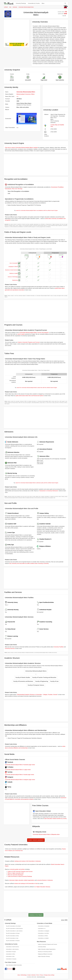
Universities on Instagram (43, 930)
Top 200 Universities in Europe (13, 933)
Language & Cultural (14, 266)
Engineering (16, 280)
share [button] (64, 15)
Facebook (8, 968)
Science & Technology (14, 276)
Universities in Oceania (11, 958)
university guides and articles (17, 869)
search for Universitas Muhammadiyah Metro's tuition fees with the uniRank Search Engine (37, 387)
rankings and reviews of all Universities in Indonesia (27, 861)
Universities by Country (34, 3)
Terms (37, 975)
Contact (29, 975)
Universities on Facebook (43, 926)
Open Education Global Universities (14, 965)
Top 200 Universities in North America (14, 928)
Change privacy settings (49, 975)
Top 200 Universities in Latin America (14, 930)
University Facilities (59, 646)
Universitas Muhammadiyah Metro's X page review (18, 769)
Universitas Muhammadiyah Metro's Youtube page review (19, 774)
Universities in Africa (10, 954)
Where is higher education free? (16, 873)
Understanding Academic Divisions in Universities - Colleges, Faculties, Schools (37, 694)
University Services (10, 648)
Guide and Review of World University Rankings (20, 876)
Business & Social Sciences (13, 269)
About (18, 975)
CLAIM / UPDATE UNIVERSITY (36, 840)
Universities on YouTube (43, 933)
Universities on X (42, 928)
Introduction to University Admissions (48, 490)
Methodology (24, 975)
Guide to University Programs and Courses (28, 342)
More (43, 3)
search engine (21, 334)
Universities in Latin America (12, 949)
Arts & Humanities (15, 263)
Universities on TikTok (43, 935)
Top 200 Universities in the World (13, 926)
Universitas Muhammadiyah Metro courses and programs (34, 332)
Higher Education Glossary (44, 956)
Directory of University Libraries (45, 951)
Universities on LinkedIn (43, 938)
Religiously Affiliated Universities (45, 954)
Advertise (33, 975)
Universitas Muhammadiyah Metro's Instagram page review (20, 779)
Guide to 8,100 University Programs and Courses (20, 871)
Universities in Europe (11, 951)
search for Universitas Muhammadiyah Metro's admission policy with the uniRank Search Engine (36, 482)
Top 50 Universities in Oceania (13, 940)
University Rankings (21, 3)
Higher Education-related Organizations (47, 949)
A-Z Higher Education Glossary (42, 886)
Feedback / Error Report (36, 915)
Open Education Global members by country (55, 818)
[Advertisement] (16, 30)
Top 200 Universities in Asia (12, 938)
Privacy (41, 975)
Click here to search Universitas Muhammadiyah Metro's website (21, 147)
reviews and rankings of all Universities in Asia (26, 883)
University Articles (42, 946)
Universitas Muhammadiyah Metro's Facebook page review (20, 764)
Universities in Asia (10, 956)
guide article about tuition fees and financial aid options (29, 395)
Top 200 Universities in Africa (12, 935)
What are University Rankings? (15, 874)
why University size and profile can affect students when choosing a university (29, 563)
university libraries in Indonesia (45, 880)
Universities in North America (12, 946)
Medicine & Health (15, 273)
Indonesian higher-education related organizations (21, 880)
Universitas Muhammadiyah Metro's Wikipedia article (46, 834)
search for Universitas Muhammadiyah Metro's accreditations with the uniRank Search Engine (37, 210)
